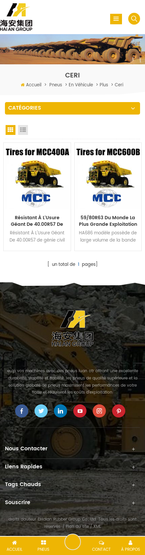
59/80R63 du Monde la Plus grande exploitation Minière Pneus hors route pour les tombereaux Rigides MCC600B (108, 221)
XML (97, 526)
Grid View (10, 130)
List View (23, 130)
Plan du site (77, 526)
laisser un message (72, 542)
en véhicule (81, 85)
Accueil (33, 85)
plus (104, 85)
